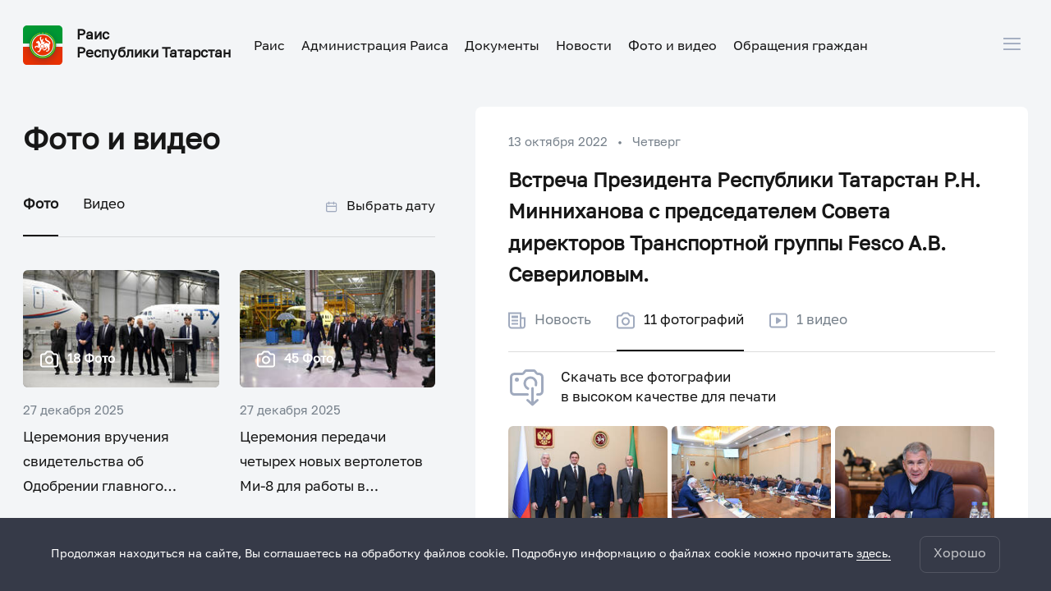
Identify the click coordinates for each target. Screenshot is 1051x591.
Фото (40, 205)
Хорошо (960, 554)
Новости (584, 46)
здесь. (873, 554)
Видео (104, 205)
